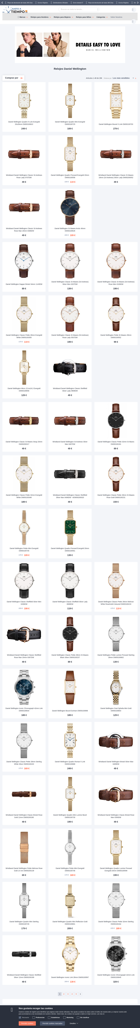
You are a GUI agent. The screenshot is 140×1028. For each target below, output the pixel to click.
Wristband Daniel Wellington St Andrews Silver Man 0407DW (86, 423)
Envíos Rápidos (43, 3)
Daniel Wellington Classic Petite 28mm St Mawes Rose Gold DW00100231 (121, 472)
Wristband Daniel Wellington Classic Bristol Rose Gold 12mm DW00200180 (51, 777)
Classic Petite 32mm (17, 103)
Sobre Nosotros (116, 17)
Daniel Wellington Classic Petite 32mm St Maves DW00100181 (121, 423)
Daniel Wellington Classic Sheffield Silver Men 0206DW (51, 575)
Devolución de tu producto (47, 978)
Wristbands (14, 122)
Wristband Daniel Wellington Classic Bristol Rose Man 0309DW (121, 778)
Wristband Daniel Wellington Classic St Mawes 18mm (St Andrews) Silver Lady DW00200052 (121, 168)
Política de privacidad (71, 989)
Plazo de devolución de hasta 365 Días (20, 3)
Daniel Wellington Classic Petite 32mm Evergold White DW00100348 (51, 473)
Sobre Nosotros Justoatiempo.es (75, 975)
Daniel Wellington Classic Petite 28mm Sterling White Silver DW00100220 (51, 726)
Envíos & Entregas (16, 975)
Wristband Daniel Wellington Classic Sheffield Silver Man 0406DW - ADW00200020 (86, 472)
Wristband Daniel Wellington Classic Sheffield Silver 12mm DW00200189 (51, 930)
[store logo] (15, 9)
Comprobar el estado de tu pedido (76, 985)
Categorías (100, 17)
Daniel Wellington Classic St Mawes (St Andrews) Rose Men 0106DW (121, 270)
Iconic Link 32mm (16, 114)
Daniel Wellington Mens (17, 91)
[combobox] (75, 9)
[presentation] (2, 2)
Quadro (12, 118)
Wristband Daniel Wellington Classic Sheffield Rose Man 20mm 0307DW (51, 626)
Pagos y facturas (15, 978)
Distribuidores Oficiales (60, 3)
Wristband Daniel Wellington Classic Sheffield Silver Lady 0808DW (86, 372)
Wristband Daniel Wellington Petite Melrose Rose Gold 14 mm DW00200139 (51, 828)
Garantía (40, 982)
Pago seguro (13, 982)
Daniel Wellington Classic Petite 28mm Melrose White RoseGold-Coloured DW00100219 (121, 574)
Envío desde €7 (78, 3)
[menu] (70, 16)
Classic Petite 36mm (17, 99)
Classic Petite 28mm (17, 107)
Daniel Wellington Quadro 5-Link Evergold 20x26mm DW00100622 (51, 118)
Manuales (41, 975)
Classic (12, 95)
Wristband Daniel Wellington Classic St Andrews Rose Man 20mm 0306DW (51, 218)
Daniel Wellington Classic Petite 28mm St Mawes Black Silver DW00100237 (86, 625)
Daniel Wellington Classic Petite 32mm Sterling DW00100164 (121, 880)
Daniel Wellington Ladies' (17, 87)
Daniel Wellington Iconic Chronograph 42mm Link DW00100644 (51, 675)
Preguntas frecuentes (71, 978)
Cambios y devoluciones (18, 985)
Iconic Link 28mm (16, 111)
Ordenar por (108, 76)
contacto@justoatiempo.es (108, 975)
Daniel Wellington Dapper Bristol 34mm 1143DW (51, 270)
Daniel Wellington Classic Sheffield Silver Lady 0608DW (86, 575)
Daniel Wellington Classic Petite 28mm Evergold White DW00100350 (51, 321)
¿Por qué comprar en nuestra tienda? (77, 982)
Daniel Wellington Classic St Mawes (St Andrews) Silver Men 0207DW (86, 270)
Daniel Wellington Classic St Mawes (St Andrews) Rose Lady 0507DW (86, 321)
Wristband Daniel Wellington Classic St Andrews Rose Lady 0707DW (51, 169)
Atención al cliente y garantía (20, 989)
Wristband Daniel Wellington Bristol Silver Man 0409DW (121, 727)
